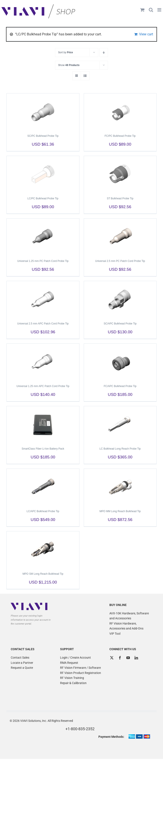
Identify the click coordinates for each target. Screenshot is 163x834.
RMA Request (69, 662)
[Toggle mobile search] (151, 10)
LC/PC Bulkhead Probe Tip (43, 198)
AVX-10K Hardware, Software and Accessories (129, 616)
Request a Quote (22, 667)
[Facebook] (120, 657)
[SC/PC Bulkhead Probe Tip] (43, 111)
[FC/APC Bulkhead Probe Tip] (120, 362)
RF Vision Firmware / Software (80, 667)
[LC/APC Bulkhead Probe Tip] (43, 487)
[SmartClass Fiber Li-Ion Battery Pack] (43, 424)
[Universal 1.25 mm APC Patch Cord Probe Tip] (43, 362)
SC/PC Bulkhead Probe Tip (43, 135)
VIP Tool (114, 633)
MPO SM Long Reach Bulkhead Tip (43, 573)
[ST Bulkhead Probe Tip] (120, 174)
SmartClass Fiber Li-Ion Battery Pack (43, 448)
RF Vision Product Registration (80, 673)
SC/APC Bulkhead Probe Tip (120, 323)
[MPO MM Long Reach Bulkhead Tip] (120, 487)
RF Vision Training (72, 678)
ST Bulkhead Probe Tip (120, 198)
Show (68, 65)
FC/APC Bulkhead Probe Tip (120, 386)
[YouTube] (128, 657)
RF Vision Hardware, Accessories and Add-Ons (126, 626)
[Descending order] (103, 52)
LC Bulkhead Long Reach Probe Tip (120, 448)
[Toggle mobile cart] (142, 10)
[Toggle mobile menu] (159, 10)
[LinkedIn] (136, 657)
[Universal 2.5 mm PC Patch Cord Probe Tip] (120, 237)
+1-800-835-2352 (80, 729)
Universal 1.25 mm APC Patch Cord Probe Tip (43, 386)
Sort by (65, 52)
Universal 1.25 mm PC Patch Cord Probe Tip (42, 261)
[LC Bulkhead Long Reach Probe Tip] (120, 424)
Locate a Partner (22, 662)
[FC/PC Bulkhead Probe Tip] (120, 111)
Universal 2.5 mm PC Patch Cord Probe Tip (120, 261)
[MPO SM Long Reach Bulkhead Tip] (43, 549)
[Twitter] (112, 657)
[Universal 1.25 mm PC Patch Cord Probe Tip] (43, 237)
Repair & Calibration (73, 683)
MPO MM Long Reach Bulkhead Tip (120, 511)
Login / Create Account (75, 657)
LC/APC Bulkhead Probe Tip (43, 511)
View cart (146, 34)
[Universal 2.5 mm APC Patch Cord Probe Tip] (43, 299)
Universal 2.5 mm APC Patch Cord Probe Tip (43, 323)
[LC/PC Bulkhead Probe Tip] (43, 174)
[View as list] (85, 76)
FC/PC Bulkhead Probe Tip (120, 135)
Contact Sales (20, 657)
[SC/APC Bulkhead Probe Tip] (120, 299)
